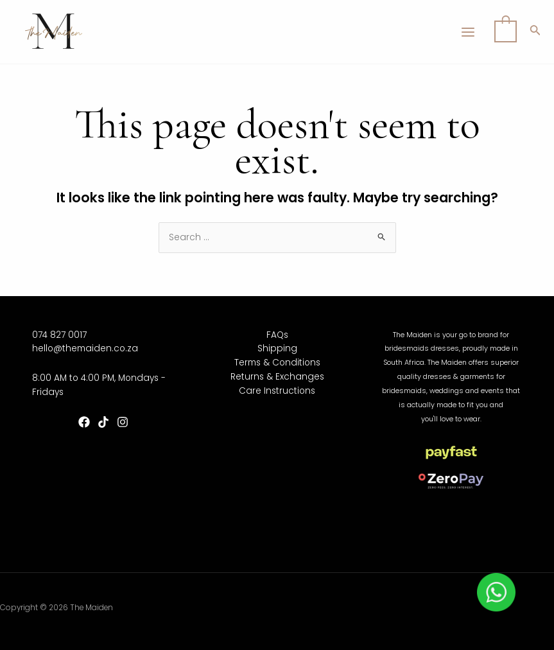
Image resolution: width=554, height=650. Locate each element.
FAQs (277, 335)
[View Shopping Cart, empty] (505, 32)
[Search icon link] (535, 32)
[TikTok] (103, 422)
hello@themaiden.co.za (85, 348)
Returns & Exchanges (277, 377)
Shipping (277, 348)
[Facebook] (84, 422)
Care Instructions (277, 391)
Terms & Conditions (277, 362)
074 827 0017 (59, 335)
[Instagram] (122, 422)
